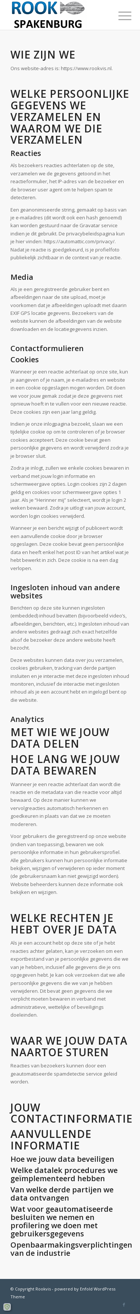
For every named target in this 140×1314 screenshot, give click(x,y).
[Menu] (119, 16)
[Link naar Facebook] (124, 1304)
